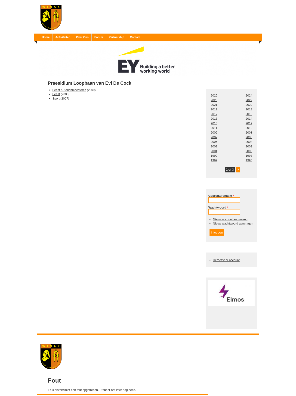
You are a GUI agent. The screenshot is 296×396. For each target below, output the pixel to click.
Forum (98, 37)
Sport (56, 98)
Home (45, 37)
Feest (56, 94)
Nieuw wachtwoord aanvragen (233, 223)
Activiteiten (62, 37)
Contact (135, 37)
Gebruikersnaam (221, 195)
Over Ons (82, 37)
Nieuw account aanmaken (230, 219)
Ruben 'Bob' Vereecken (152, 337)
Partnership (116, 37)
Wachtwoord (218, 207)
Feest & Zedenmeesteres (69, 90)
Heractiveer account (226, 260)
